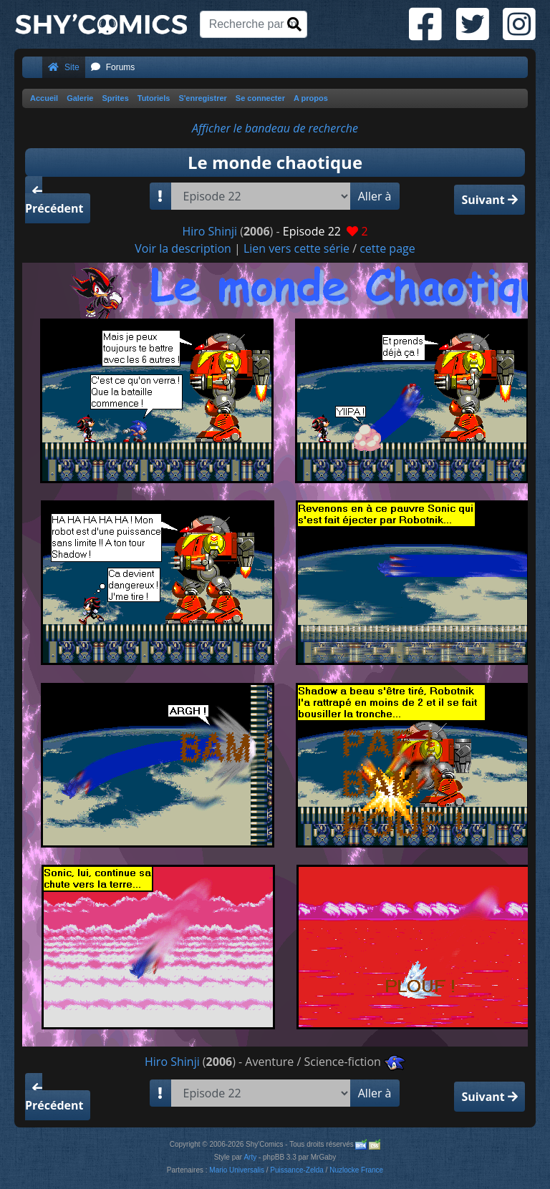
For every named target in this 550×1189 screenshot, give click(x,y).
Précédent (54, 200)
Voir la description (183, 248)
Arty (249, 1157)
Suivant (489, 200)
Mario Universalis (236, 1170)
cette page (387, 248)
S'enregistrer (202, 98)
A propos (311, 98)
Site (63, 67)
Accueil (44, 98)
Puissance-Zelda (296, 1170)
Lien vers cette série (296, 248)
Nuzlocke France (356, 1170)
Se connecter (260, 98)
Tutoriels (154, 98)
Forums (113, 67)
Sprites (115, 98)
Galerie (80, 98)
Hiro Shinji (209, 231)
